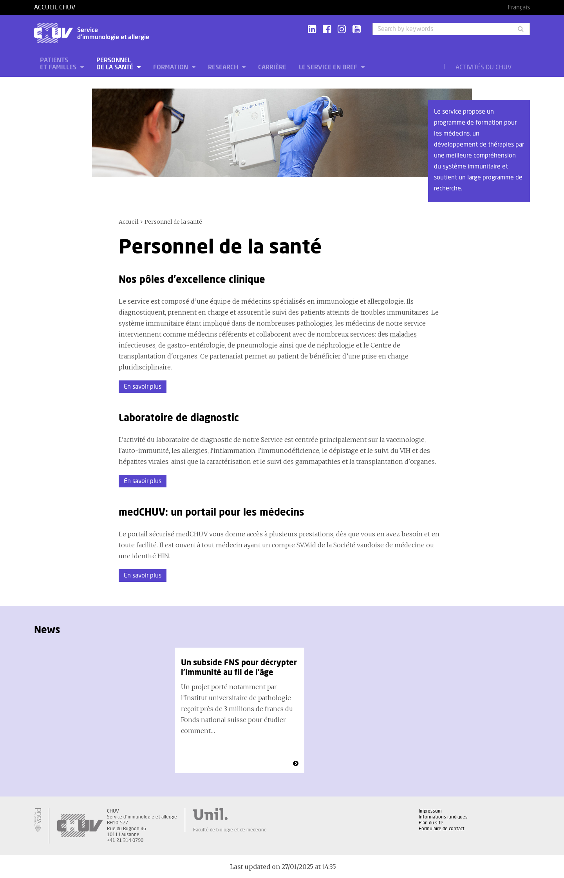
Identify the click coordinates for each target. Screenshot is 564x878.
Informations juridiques (443, 817)
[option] (239, 710)
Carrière (272, 67)
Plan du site (431, 822)
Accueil (129, 221)
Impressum (430, 811)
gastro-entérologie (196, 345)
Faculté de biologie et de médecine (230, 829)
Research (224, 67)
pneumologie (257, 345)
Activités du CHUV (484, 67)
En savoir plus (142, 387)
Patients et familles (59, 64)
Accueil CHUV (54, 7)
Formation (171, 67)
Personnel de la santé (115, 64)
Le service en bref (329, 67)
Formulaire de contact (442, 828)
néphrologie (335, 345)
